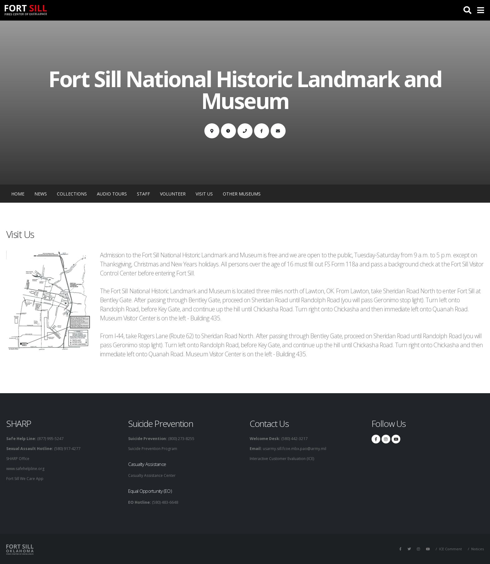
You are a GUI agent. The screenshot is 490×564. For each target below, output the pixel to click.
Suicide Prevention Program (154, 448)
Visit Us (204, 194)
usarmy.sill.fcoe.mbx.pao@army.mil (295, 448)
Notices (477, 549)
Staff (143, 194)
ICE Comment (450, 549)
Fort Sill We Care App (25, 478)
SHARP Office (18, 458)
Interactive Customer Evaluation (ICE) (283, 458)
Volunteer (173, 194)
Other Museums (242, 194)
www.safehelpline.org (26, 468)
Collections (72, 194)
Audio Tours (112, 194)
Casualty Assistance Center (153, 475)
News (40, 194)
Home (17, 194)
